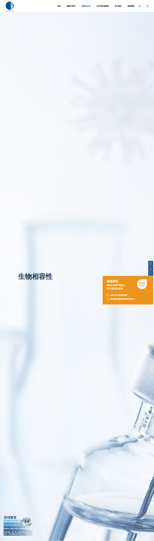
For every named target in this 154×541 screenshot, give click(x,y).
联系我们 (131, 6)
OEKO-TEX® (71, 6)
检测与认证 (86, 6)
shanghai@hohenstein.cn (122, 299)
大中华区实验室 (102, 6)
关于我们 (118, 6)
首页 (59, 6)
